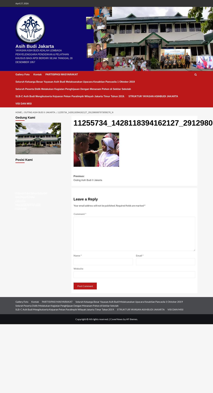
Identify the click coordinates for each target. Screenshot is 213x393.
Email (140, 255)
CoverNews (116, 319)
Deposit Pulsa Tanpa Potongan (31, 192)
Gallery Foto (22, 74)
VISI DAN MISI (23, 103)
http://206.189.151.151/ (28, 204)
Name (78, 255)
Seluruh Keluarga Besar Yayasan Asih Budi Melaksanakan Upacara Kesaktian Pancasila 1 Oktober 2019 (75, 81)
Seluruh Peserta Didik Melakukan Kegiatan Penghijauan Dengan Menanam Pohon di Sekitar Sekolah (73, 89)
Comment (80, 213)
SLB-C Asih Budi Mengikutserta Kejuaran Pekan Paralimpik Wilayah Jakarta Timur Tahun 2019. (70, 96)
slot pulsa (20, 200)
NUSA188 (20, 208)
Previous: (104, 178)
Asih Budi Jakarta (34, 46)
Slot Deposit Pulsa (24, 196)
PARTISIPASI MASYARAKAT (62, 74)
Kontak (37, 74)
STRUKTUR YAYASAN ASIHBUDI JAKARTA (153, 96)
